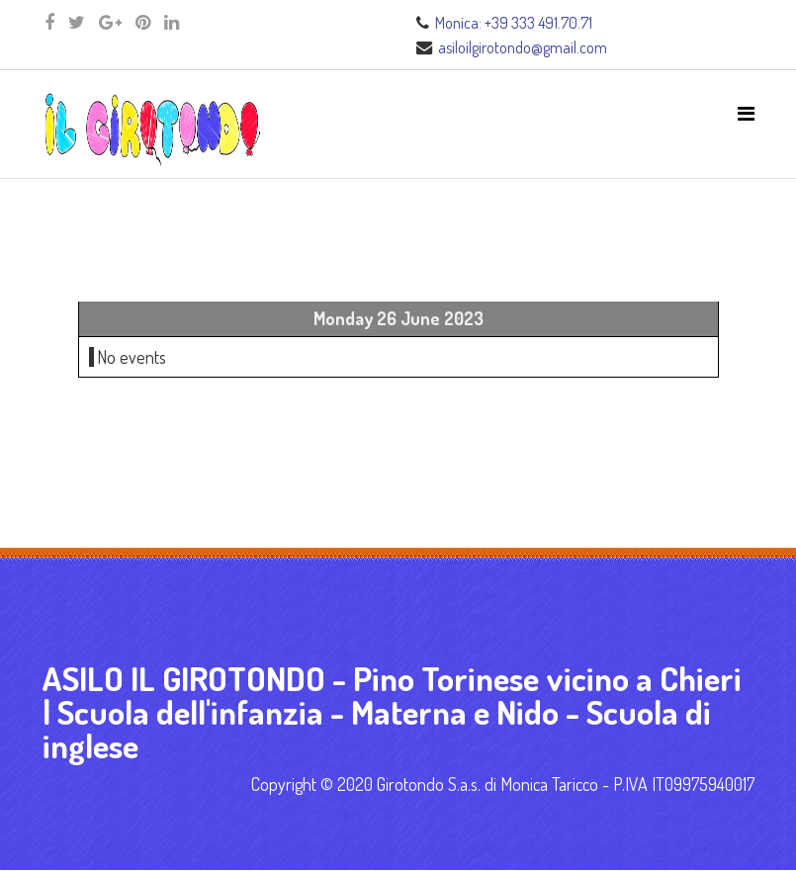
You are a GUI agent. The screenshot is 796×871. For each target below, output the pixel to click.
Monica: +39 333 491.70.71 (513, 22)
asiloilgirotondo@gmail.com (522, 47)
